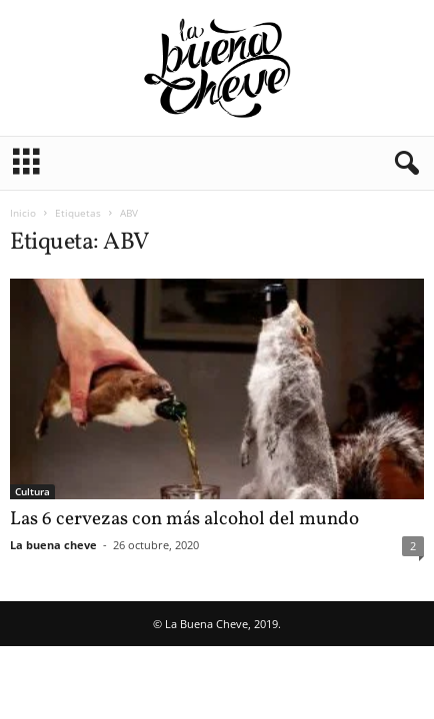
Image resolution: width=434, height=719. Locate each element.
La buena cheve (53, 544)
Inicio (23, 213)
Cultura (32, 491)
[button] (403, 164)
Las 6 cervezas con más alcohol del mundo (184, 519)
